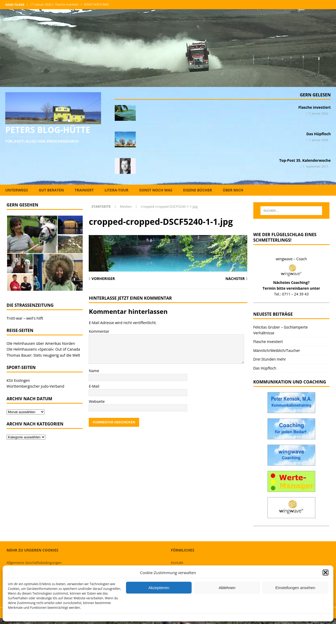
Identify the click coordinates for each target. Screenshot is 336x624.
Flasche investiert (314, 107)
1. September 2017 (315, 166)
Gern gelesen (315, 95)
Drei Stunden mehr (269, 359)
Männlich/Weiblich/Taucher (276, 350)
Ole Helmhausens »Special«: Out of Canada (43, 349)
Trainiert (84, 190)
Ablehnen (227, 587)
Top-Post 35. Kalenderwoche (305, 160)
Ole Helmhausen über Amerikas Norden (41, 343)
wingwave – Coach (291, 258)
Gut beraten (51, 190)
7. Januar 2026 (318, 113)
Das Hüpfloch (318, 133)
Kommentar (99, 331)
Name (94, 370)
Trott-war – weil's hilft (25, 318)
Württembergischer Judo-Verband (35, 386)
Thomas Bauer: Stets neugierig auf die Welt (43, 355)
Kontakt (177, 562)
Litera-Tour (116, 190)
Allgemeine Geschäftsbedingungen (34, 562)
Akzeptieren (158, 587)
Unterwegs (16, 190)
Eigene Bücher (197, 190)
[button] (325, 572)
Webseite (96, 401)
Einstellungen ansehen (295, 587)
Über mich (233, 190)
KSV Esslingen (18, 380)
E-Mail (94, 386)
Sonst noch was (155, 190)
